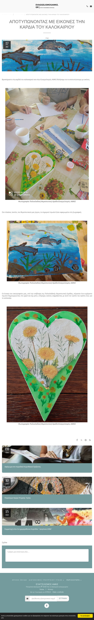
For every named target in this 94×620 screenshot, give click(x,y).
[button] (3, 6)
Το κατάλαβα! (85, 615)
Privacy (50, 589)
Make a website (58, 592)
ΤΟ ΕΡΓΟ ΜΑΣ (19, 14)
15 (7, 513)
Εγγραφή (63, 598)
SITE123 (48, 592)
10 (7, 481)
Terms (41, 589)
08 (7, 450)
